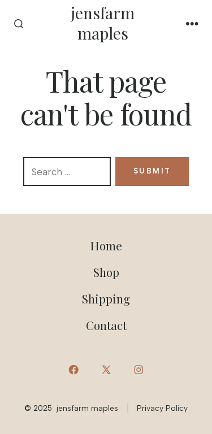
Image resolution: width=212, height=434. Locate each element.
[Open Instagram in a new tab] (138, 369)
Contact (106, 325)
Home (106, 245)
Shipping (106, 298)
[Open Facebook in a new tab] (73, 369)
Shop (106, 272)
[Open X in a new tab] (106, 369)
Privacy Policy (162, 408)
